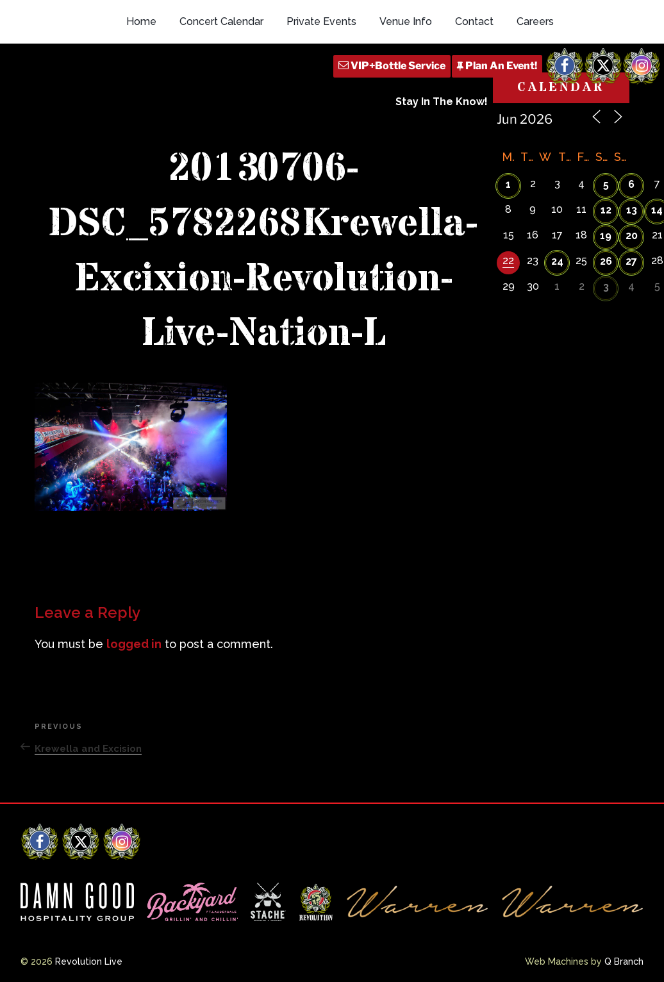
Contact (474, 21)
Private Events (321, 21)
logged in (134, 644)
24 (557, 261)
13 (631, 210)
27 (631, 261)
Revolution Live (88, 961)
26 (606, 261)
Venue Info (405, 21)
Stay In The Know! (441, 102)
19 (605, 235)
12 (606, 210)
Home (141, 21)
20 (632, 235)
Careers (535, 21)
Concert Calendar (221, 21)
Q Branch (623, 961)
